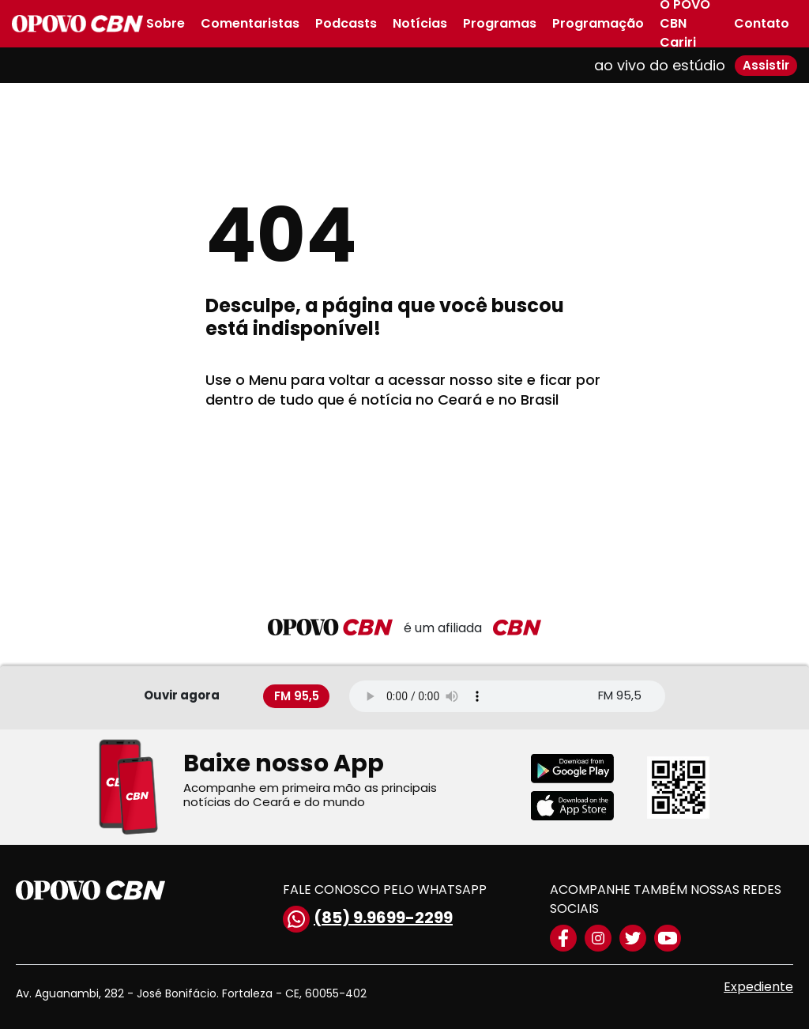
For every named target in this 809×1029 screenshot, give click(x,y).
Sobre (165, 23)
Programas (499, 23)
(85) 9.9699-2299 (368, 919)
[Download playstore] (582, 768)
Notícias (420, 23)
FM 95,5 (296, 696)
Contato (761, 23)
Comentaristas (250, 23)
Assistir (766, 65)
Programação (598, 23)
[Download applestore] (582, 805)
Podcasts (346, 23)
